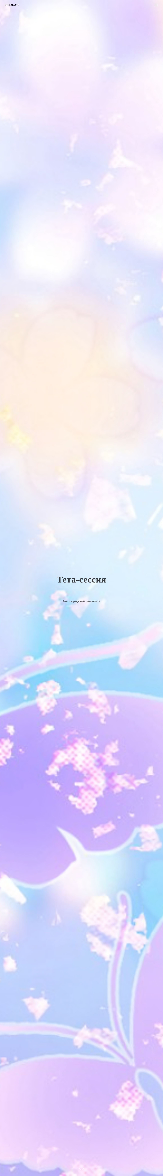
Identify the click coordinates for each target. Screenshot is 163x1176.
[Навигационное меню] (156, 5)
